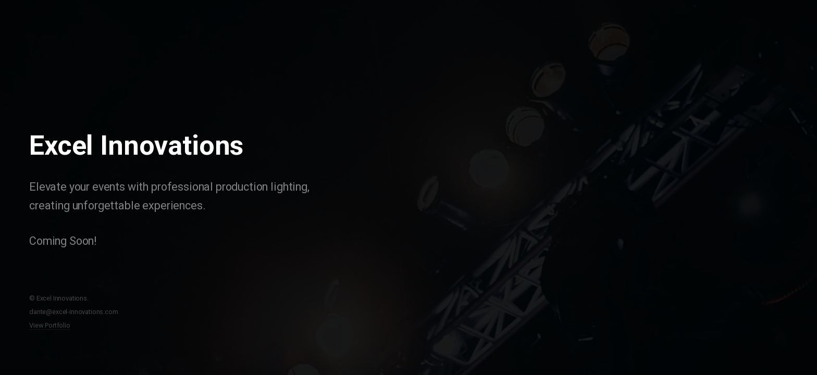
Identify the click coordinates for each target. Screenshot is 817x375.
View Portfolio (49, 325)
